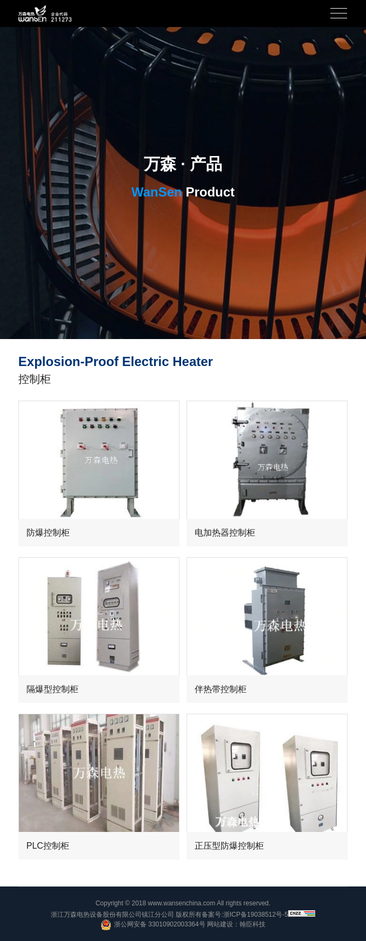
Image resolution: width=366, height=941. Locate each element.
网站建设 (220, 924)
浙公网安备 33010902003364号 (153, 924)
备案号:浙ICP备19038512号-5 (245, 914)
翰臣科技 (252, 924)
